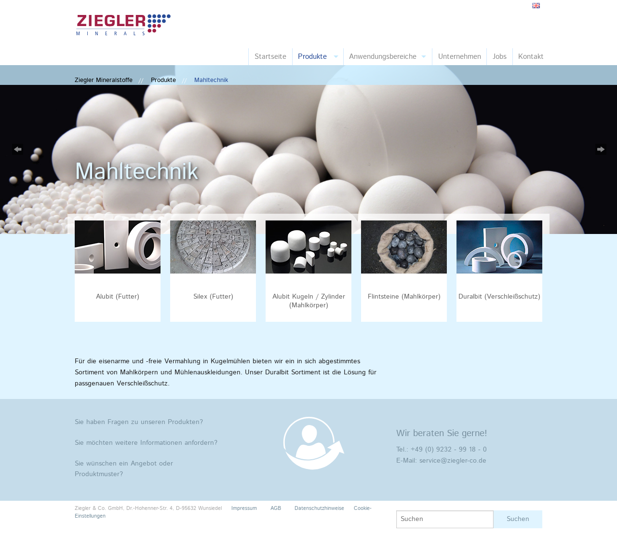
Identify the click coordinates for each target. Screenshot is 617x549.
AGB (275, 508)
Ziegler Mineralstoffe (104, 80)
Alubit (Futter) (117, 297)
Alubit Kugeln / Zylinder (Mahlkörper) (308, 301)
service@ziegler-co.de (452, 461)
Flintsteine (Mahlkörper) (404, 297)
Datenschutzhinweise (319, 508)
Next (600, 149)
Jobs (500, 57)
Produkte (312, 57)
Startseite (270, 57)
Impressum (244, 508)
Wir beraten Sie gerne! (441, 433)
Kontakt (531, 57)
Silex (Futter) (213, 297)
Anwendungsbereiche (382, 57)
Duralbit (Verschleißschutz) (499, 297)
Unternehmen (459, 57)
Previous (17, 149)
